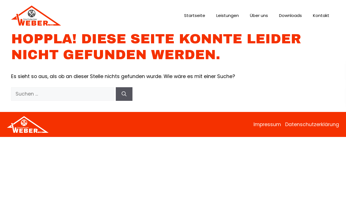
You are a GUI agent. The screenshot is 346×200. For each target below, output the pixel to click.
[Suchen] (124, 94)
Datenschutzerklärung (312, 124)
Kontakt (321, 15)
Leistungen (227, 15)
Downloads (290, 15)
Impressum (267, 124)
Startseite (194, 15)
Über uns (259, 15)
